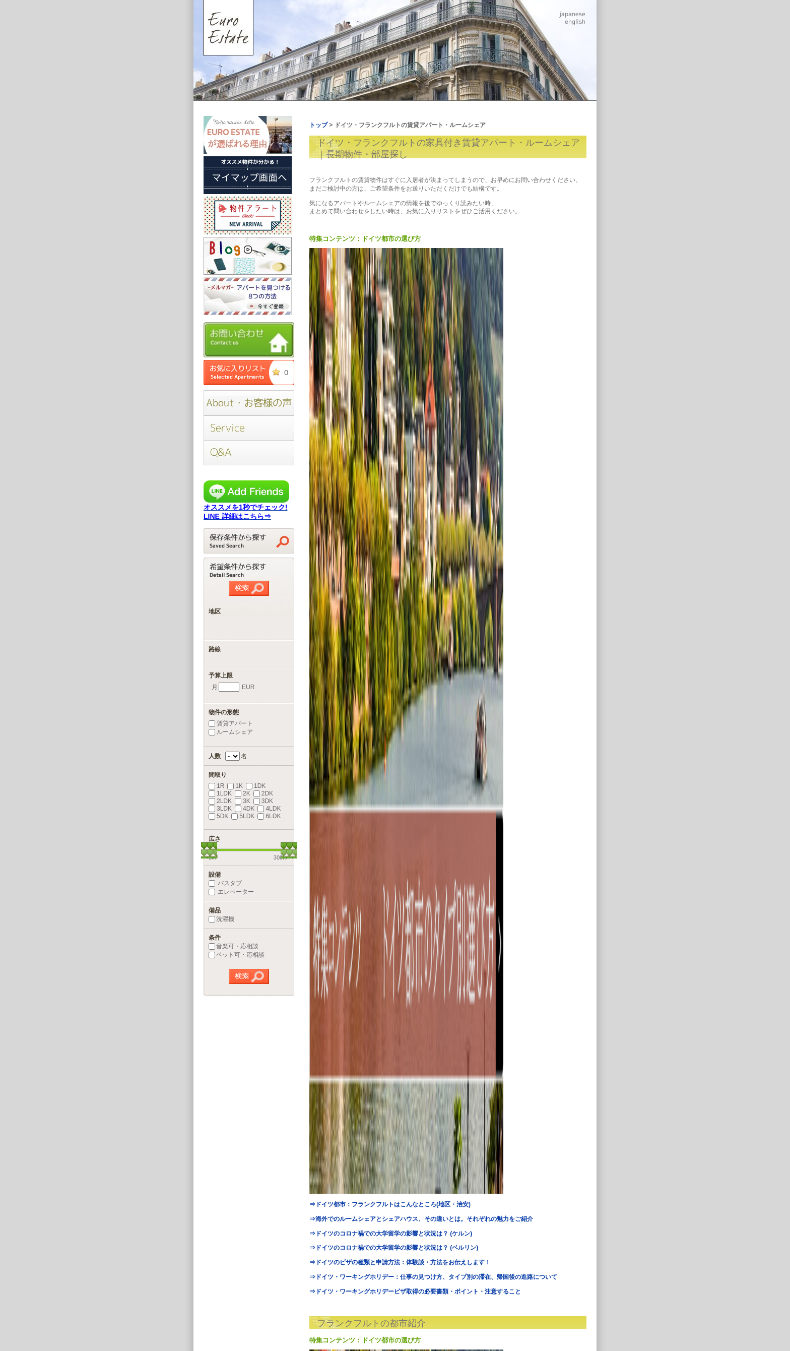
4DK (244, 808)
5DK (218, 816)
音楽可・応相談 (233, 946)
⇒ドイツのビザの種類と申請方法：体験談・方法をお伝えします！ (400, 1262)
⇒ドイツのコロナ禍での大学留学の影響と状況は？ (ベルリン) (393, 1247)
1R (216, 785)
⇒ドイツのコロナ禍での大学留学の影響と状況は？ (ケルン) (390, 1233)
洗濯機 (221, 919)
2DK (263, 793)
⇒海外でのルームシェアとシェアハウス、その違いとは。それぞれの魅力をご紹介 (421, 1218)
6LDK (269, 816)
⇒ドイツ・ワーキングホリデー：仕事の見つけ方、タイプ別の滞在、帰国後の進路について (433, 1276)
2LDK (220, 801)
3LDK (220, 808)
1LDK (220, 793)
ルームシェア (231, 731)
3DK (263, 801)
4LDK (269, 808)
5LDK (242, 816)
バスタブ (225, 883)
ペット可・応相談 (237, 954)
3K (242, 801)
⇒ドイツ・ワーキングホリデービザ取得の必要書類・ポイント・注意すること (415, 1291)
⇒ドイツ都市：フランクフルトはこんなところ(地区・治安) (390, 1204)
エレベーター (231, 891)
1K (235, 785)
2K (242, 793)
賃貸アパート (231, 723)
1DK (256, 785)
